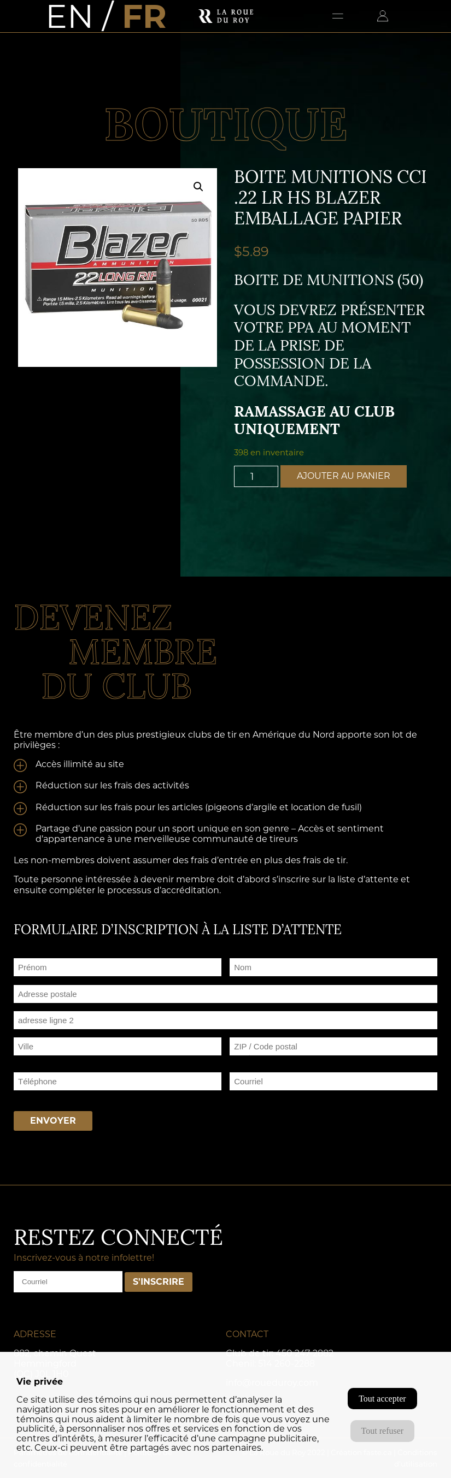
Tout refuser (382, 1430)
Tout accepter (382, 1398)
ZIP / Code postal (263, 1059)
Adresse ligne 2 (42, 1033)
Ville (22, 1059)
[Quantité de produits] (256, 476)
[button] (198, 187)
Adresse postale (44, 1007)
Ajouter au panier (343, 476)
